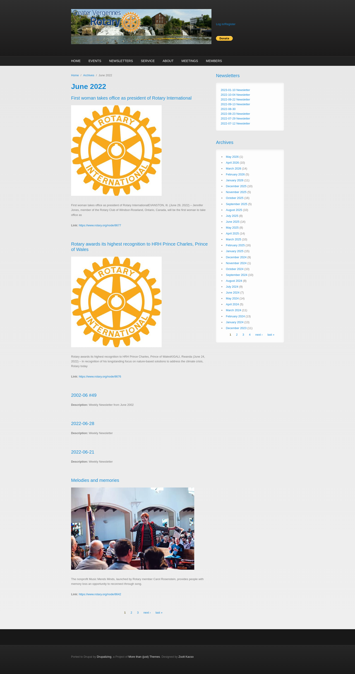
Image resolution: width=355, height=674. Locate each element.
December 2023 (236, 328)
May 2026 (232, 156)
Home (76, 61)
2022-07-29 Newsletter (235, 118)
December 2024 (236, 257)
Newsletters (121, 61)
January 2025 (235, 251)
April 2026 (232, 162)
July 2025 (232, 215)
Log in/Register (225, 24)
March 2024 (233, 310)
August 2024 (234, 280)
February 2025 (235, 245)
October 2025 (235, 198)
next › (147, 612)
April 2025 (232, 233)
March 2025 (233, 239)
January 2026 (235, 180)
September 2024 (236, 275)
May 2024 (232, 298)
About (168, 61)
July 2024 (232, 286)
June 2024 (233, 292)
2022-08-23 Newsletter (235, 113)
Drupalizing (104, 656)
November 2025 (236, 192)
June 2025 (233, 221)
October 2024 (235, 269)
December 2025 (236, 186)
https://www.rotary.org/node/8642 (100, 594)
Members (214, 61)
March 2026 (233, 168)
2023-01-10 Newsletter (235, 90)
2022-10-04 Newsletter (235, 94)
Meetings (189, 61)
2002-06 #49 (83, 395)
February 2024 (235, 316)
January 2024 (235, 322)
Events (95, 61)
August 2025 (234, 210)
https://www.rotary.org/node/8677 (100, 225)
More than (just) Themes (144, 656)
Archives (88, 75)
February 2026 (235, 174)
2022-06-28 (82, 423)
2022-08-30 (228, 109)
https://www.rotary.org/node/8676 (100, 376)
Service (148, 61)
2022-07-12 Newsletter (235, 123)
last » (159, 612)
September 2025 (236, 204)
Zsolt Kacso (186, 656)
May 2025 (232, 227)
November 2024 (236, 263)
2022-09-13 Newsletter (235, 104)
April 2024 (232, 304)
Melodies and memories (95, 480)
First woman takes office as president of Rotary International (131, 98)
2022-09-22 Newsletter (235, 99)
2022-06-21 (82, 451)
